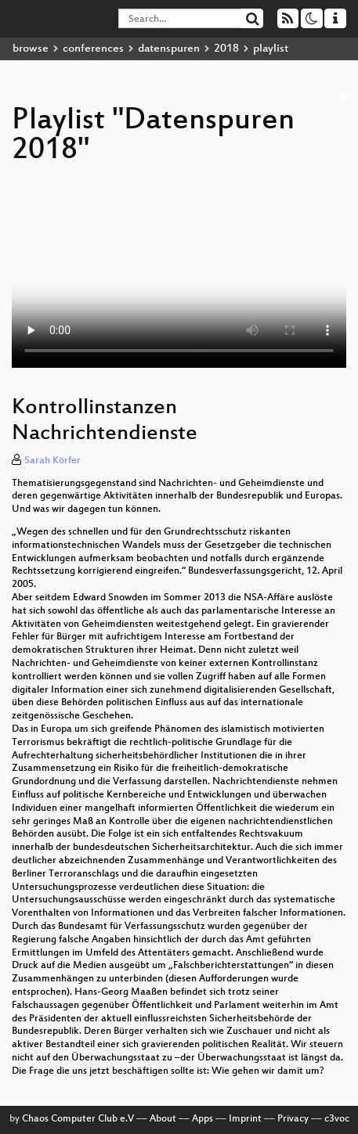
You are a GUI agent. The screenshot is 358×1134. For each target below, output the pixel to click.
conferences (93, 49)
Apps (202, 1119)
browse (31, 49)
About (163, 1119)
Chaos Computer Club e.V (78, 1119)
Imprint (245, 1119)
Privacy (293, 1119)
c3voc (336, 1119)
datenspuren (169, 49)
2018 (226, 49)
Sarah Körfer (52, 460)
